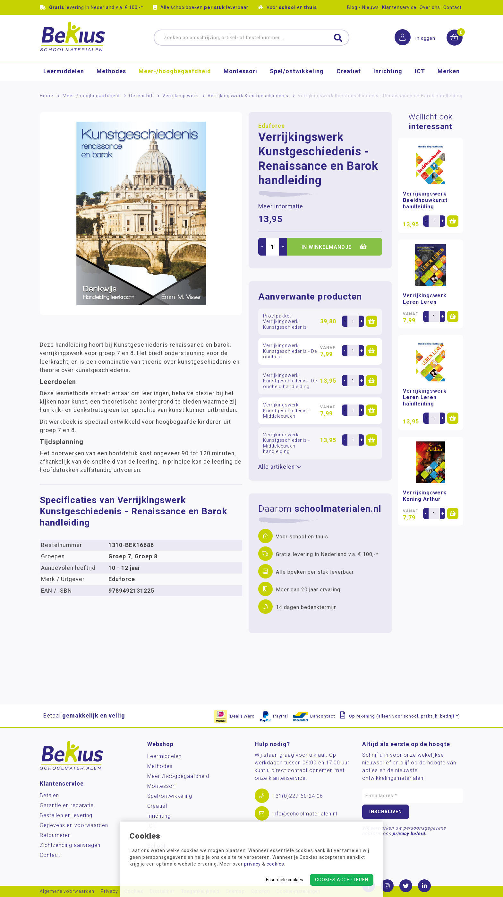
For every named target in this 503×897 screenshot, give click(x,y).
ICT (420, 72)
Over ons (430, 7)
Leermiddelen (63, 72)
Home (46, 95)
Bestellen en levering (66, 815)
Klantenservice (399, 7)
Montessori (240, 72)
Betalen (49, 795)
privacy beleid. (409, 833)
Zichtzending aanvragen (70, 845)
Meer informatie (280, 206)
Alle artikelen (280, 467)
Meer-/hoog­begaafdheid (175, 72)
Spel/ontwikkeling (297, 72)
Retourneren (55, 835)
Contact (452, 7)
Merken (449, 72)
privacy (252, 864)
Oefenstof (141, 95)
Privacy (109, 891)
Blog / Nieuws (363, 7)
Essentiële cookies (284, 879)
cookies (275, 864)
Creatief (349, 72)
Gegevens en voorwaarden (74, 825)
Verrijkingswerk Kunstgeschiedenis (248, 95)
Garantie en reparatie (67, 805)
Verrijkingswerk (180, 95)
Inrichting (387, 72)
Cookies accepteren (341, 879)
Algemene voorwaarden (67, 891)
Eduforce (271, 126)
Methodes (111, 72)
